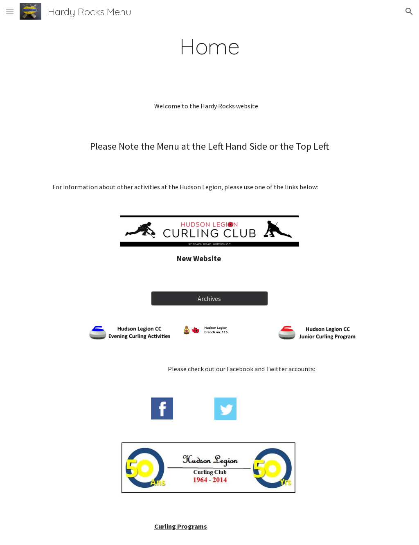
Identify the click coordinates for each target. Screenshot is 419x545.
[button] (10, 11)
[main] (210, 46)
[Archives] (209, 298)
